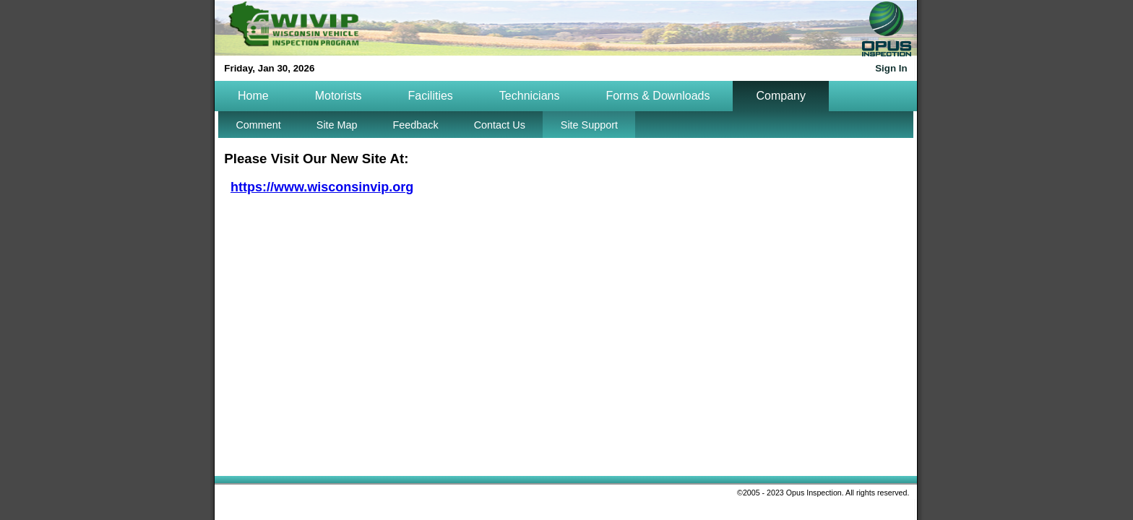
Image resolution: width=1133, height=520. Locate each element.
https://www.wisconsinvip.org (322, 187)
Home (253, 96)
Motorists (338, 96)
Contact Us (499, 125)
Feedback (416, 125)
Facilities (430, 96)
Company (780, 96)
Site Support (589, 125)
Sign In (891, 68)
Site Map (337, 125)
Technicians (529, 96)
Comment (258, 125)
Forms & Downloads (658, 96)
